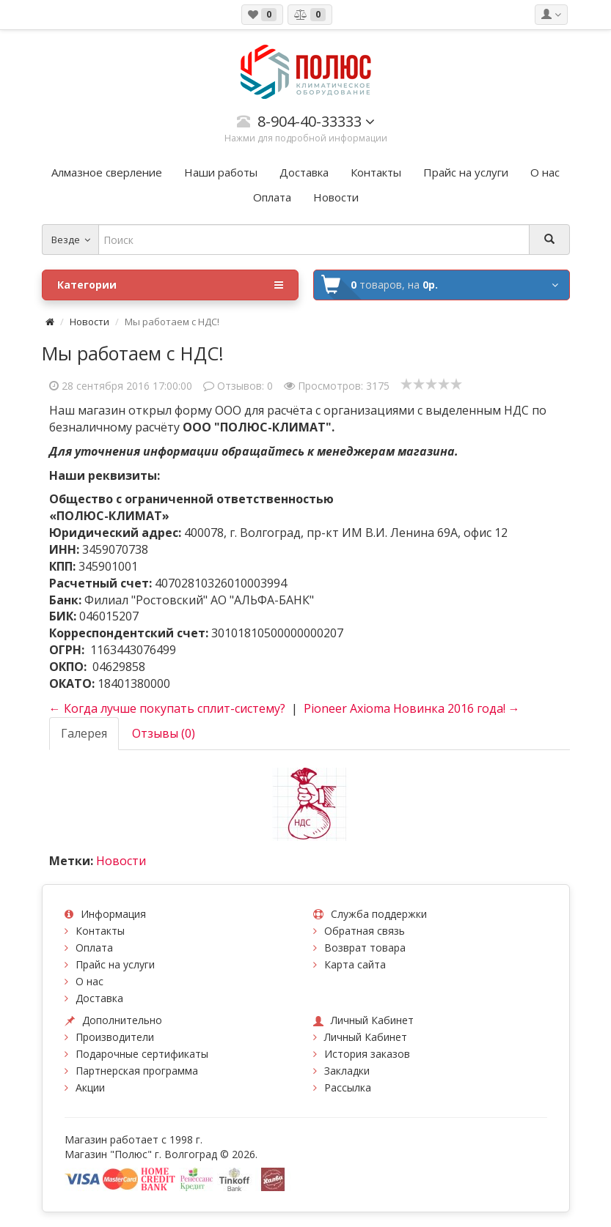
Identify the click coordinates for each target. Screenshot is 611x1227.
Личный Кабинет (365, 1037)
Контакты (100, 931)
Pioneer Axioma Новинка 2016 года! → (412, 708)
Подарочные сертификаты (142, 1054)
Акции (90, 1087)
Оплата (94, 947)
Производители (115, 1037)
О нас (89, 981)
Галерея (84, 733)
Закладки (347, 1071)
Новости (89, 321)
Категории (170, 285)
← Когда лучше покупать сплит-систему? (167, 708)
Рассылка (347, 1087)
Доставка (99, 998)
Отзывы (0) (163, 733)
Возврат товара (365, 947)
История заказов (367, 1054)
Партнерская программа (137, 1071)
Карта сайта (355, 964)
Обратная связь (364, 931)
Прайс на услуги (115, 964)
